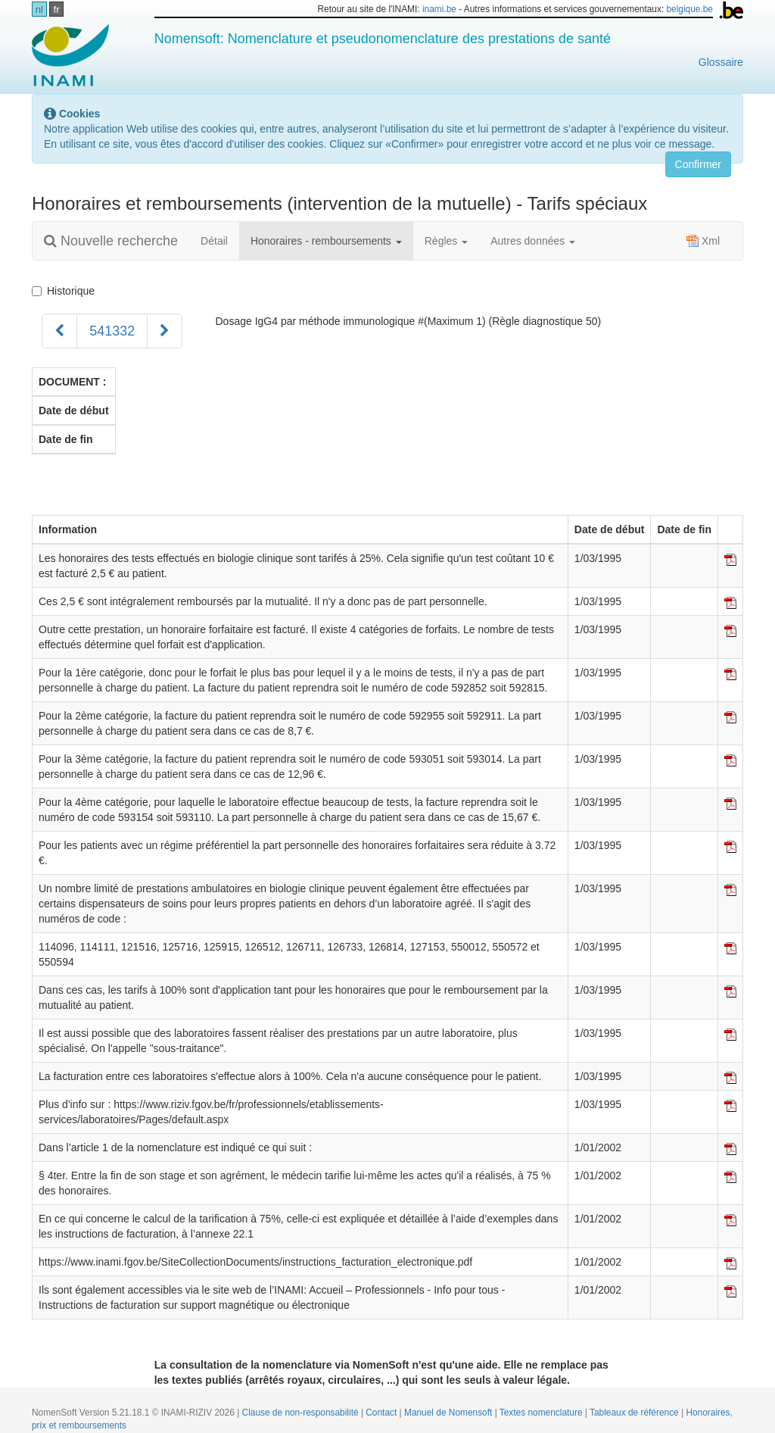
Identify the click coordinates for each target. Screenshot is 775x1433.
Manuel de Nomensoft (449, 1412)
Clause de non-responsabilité (301, 1412)
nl (39, 9)
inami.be (439, 9)
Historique (66, 291)
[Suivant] (164, 331)
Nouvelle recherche (111, 240)
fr (57, 9)
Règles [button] (446, 241)
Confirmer (698, 164)
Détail (214, 241)
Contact (382, 1412)
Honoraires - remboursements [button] (326, 241)
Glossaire (721, 62)
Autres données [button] (532, 241)
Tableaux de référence (635, 1412)
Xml (703, 241)
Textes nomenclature (542, 1412)
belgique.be (689, 9)
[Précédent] (59, 331)
